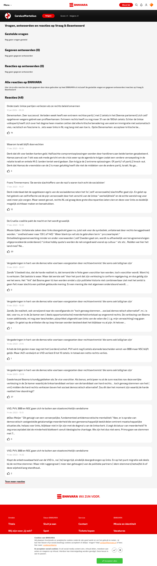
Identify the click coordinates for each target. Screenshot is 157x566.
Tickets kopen (86, 530)
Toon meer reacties (15, 481)
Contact (82, 523)
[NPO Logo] (151, 5)
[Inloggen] (146, 4)
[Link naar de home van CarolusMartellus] (8, 16)
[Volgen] (48, 16)
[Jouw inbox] (141, 5)
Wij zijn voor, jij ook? (20, 530)
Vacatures (119, 530)
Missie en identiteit (125, 523)
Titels (11, 523)
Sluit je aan (49, 523)
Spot (46, 530)
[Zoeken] (136, 4)
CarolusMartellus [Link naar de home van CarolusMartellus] (25, 15)
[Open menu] (8, 5)
